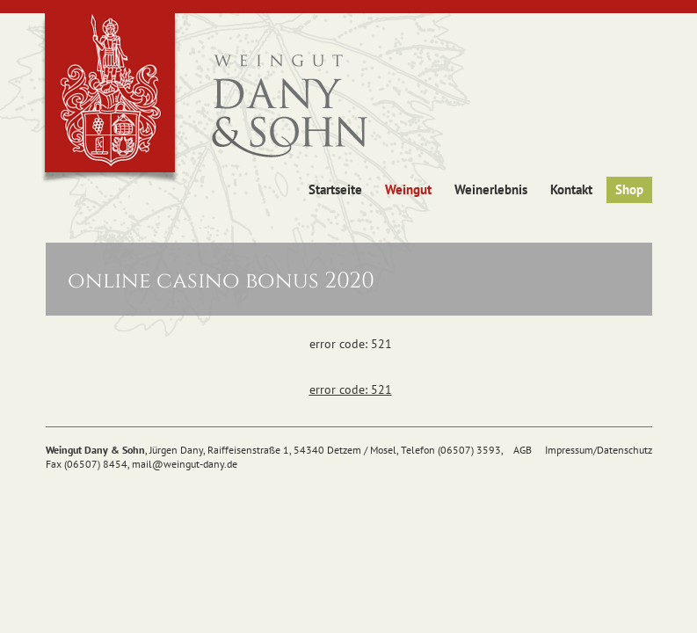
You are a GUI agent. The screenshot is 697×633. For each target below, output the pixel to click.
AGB (522, 449)
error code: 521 (350, 389)
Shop (629, 189)
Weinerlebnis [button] (490, 189)
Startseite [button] (335, 189)
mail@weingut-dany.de (184, 463)
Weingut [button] (408, 189)
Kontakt (571, 189)
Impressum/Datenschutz (598, 449)
